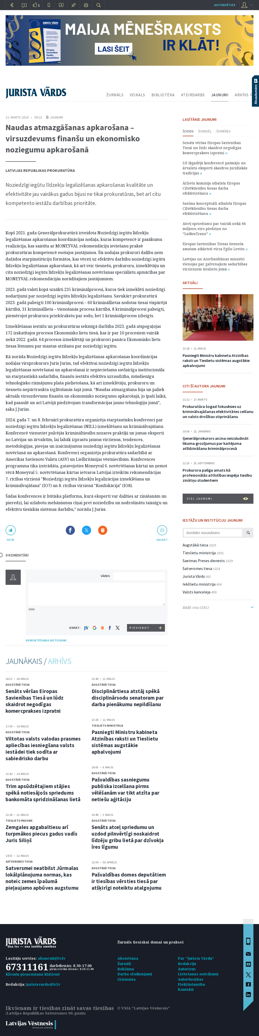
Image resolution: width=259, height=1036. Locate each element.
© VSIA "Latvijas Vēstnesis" (143, 1008)
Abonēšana (127, 958)
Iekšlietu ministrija (199, 584)
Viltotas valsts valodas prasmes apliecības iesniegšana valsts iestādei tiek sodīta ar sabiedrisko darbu (43, 748)
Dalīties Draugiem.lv (102, 530)
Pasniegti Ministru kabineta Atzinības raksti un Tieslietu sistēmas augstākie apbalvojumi (125, 742)
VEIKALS (137, 94)
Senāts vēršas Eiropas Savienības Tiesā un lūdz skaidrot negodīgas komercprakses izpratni (34, 701)
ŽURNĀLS (115, 94)
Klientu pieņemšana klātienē (33, 974)
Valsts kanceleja (196, 591)
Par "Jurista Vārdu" (196, 958)
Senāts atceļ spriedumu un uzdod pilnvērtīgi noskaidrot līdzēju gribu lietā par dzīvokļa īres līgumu (128, 837)
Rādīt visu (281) (218, 607)
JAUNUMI (220, 94)
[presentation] (140, 614)
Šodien (188, 131)
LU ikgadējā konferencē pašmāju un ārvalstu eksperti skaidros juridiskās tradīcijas (215, 167)
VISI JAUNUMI (217, 498)
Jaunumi (56, 117)
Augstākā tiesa (18, 684)
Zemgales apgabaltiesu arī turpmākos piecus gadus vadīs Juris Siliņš (41, 834)
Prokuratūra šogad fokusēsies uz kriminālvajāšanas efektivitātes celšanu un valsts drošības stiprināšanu (218, 411)
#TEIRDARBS (193, 94)
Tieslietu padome (19, 820)
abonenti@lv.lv (52, 958)
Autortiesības (191, 979)
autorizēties (224, 5)
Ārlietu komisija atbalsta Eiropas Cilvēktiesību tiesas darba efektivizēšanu (211, 188)
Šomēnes (223, 131)
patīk (10, 540)
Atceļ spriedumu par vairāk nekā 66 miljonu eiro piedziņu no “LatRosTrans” (214, 228)
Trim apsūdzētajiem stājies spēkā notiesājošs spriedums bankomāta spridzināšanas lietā (43, 793)
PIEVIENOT (140, 628)
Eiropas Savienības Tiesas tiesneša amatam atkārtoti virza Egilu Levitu (215, 246)
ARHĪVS (241, 94)
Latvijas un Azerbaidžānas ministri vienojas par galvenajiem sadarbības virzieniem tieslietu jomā (215, 264)
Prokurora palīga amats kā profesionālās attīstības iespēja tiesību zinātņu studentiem (217, 475)
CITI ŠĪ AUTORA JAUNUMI (204, 385)
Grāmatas (126, 979)
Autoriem (187, 968)
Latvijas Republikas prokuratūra (40, 170)
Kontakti (186, 989)
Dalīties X (86, 530)
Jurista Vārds (194, 576)
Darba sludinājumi (134, 974)
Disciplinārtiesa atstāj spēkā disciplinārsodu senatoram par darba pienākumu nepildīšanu (128, 698)
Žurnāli (124, 963)
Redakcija (187, 963)
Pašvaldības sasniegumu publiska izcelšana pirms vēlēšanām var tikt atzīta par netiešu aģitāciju (125, 789)
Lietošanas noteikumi (198, 974)
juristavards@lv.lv (43, 984)
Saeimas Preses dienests (204, 560)
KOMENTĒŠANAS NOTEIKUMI (46, 640)
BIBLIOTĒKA (163, 94)
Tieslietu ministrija (107, 725)
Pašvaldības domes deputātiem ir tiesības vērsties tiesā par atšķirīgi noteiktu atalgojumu (129, 881)
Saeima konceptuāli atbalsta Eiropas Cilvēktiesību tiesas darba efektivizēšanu (214, 208)
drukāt (162, 540)
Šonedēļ (205, 131)
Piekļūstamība (191, 984)
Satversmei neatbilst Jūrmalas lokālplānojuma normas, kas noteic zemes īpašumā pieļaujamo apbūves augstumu (42, 878)
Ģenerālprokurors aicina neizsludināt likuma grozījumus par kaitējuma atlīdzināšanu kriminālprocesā (216, 443)
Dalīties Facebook (70, 530)
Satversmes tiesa (19, 861)
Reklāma (125, 968)
